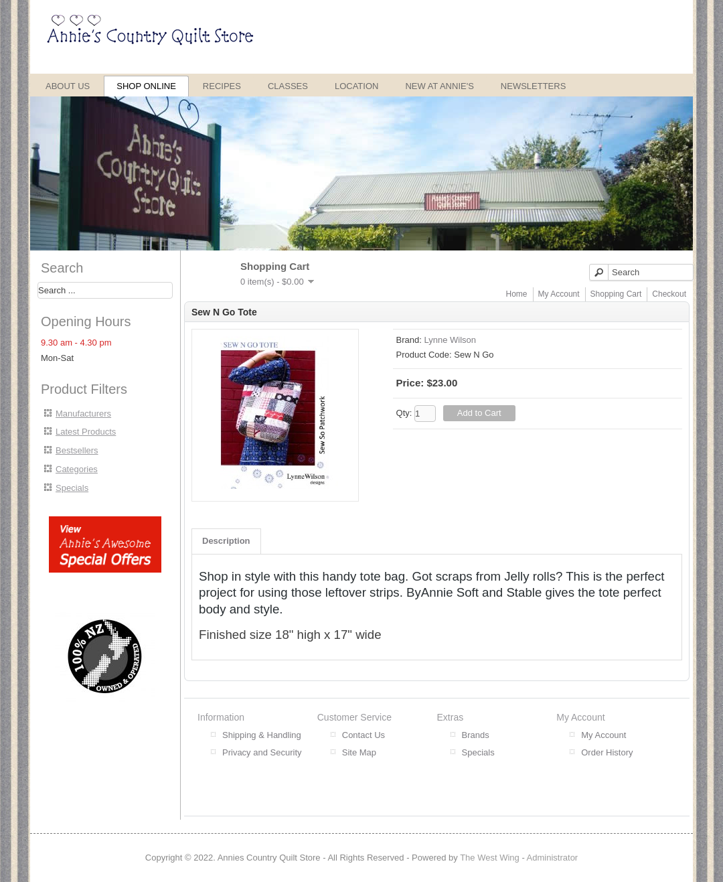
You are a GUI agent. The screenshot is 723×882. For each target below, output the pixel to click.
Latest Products (86, 432)
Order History (607, 752)
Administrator (552, 858)
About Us (68, 86)
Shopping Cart (616, 294)
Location (357, 86)
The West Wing (489, 858)
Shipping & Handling (261, 735)
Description (226, 541)
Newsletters (533, 86)
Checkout (669, 294)
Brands (475, 735)
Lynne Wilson (450, 340)
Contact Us (363, 735)
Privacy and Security (262, 752)
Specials (72, 488)
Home (517, 294)
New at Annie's (439, 86)
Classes (288, 86)
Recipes (222, 86)
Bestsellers (77, 450)
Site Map (359, 752)
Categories (77, 469)
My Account (559, 294)
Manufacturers (83, 414)
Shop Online (146, 86)
